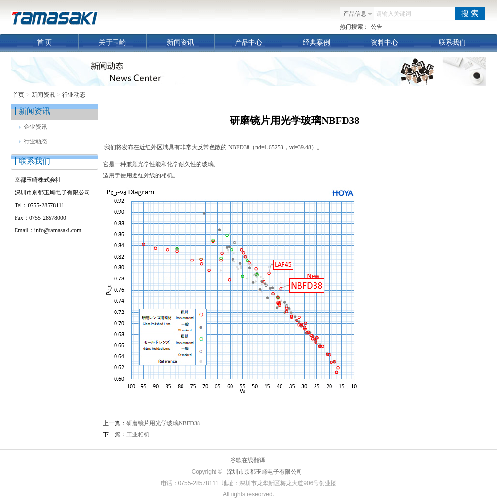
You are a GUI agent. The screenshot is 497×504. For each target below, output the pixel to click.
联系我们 (452, 42)
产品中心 (259, 43)
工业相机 (137, 434)
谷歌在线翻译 (247, 460)
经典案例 (327, 43)
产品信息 (357, 13)
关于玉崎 (123, 43)
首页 (18, 94)
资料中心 (395, 43)
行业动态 (73, 94)
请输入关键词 (393, 13)
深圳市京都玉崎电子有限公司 (264, 472)
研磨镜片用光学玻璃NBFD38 (163, 423)
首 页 (58, 43)
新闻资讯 (191, 43)
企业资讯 (33, 126)
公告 (376, 26)
